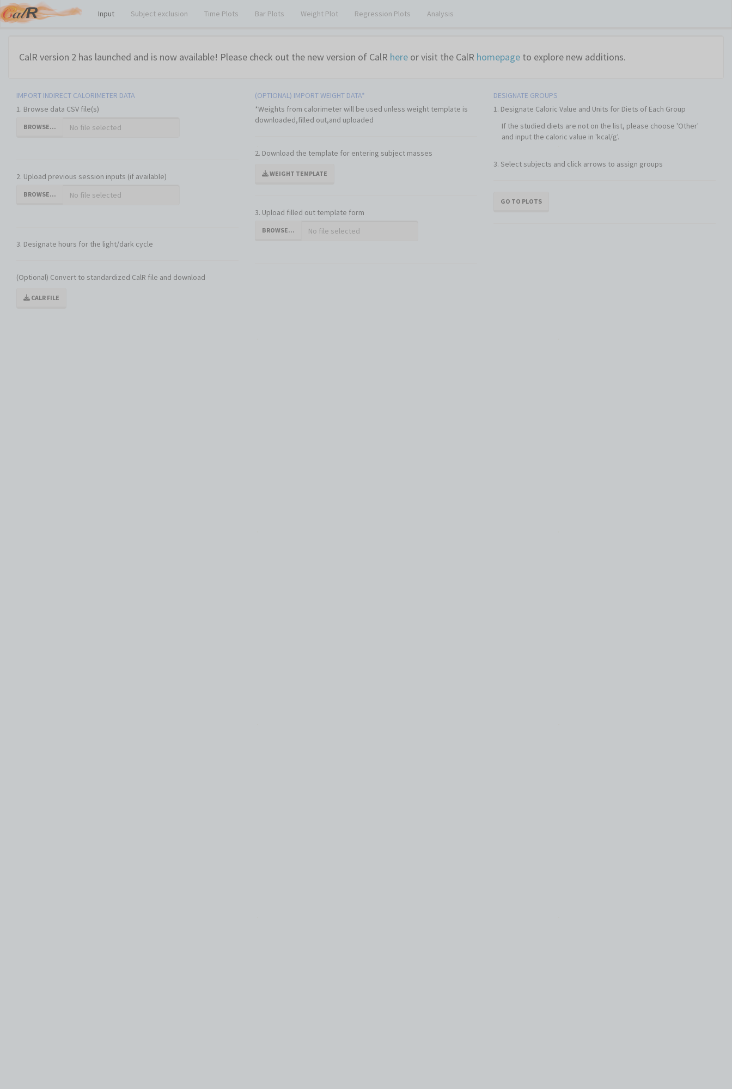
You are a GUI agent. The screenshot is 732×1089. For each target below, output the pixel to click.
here (399, 57)
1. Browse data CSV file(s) (57, 109)
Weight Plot (319, 14)
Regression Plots (383, 14)
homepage (498, 57)
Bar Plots (269, 14)
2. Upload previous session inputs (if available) (91, 176)
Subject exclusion (159, 14)
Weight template (294, 173)
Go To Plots (521, 201)
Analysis (440, 14)
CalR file (41, 297)
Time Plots (221, 14)
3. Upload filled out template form (309, 212)
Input (106, 14)
